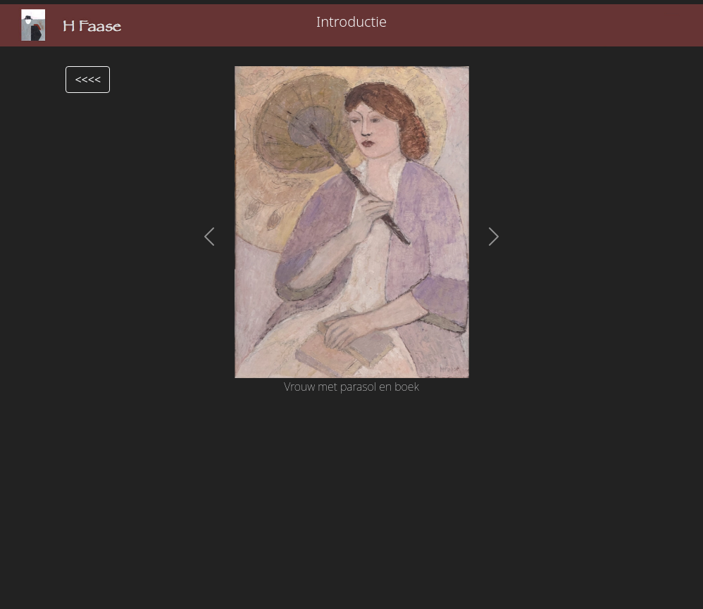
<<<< (88, 79)
